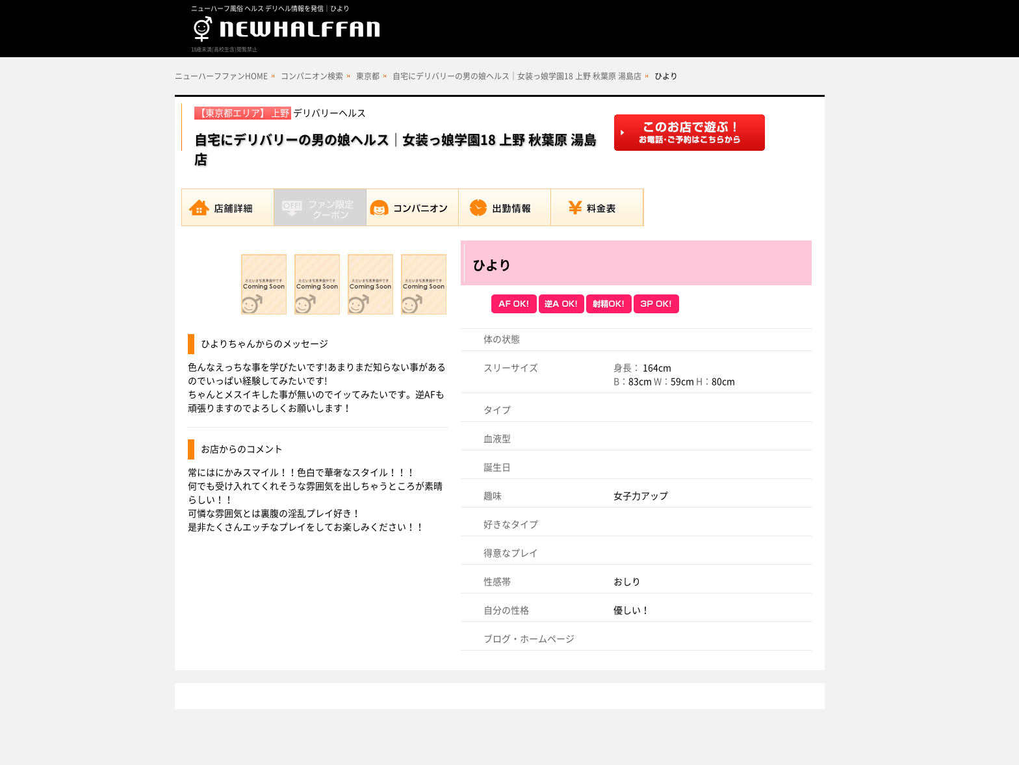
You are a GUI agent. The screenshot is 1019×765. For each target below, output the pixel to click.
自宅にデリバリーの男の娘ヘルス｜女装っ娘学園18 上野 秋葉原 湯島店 (517, 76)
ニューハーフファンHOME (221, 76)
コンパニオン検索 (312, 76)
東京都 (368, 76)
